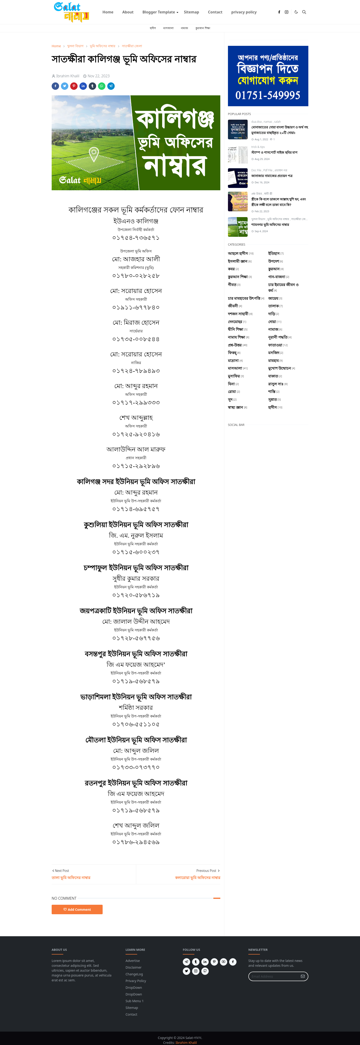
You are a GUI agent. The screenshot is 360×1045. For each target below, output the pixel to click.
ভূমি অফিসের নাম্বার (278, 219)
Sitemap (132, 1007)
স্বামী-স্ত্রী (268, 194)
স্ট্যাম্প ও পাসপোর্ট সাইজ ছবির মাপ (274, 152)
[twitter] (186, 971)
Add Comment (77, 909)
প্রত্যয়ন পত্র (281, 170)
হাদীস (153, 28)
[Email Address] (273, 976)
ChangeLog (134, 974)
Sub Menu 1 (135, 1001)
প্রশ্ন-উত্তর (257, 194)
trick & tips (258, 147)
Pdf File (268, 170)
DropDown (134, 987)
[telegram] (186, 962)
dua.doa (256, 122)
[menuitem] (108, 12)
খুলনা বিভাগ (258, 219)
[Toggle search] (304, 12)
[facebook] (279, 12)
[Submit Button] (303, 976)
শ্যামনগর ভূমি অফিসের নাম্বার (270, 224)
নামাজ (184, 28)
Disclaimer (134, 967)
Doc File (256, 170)
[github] (205, 971)
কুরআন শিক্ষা (203, 28)
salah (277, 122)
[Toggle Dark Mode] (296, 12)
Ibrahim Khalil (186, 1042)
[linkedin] (205, 962)
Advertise (133, 960)
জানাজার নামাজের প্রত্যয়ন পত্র (271, 176)
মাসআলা (168, 28)
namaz (268, 122)
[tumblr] (195, 962)
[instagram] (286, 12)
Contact (131, 1014)
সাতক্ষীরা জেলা (299, 219)
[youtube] (223, 962)
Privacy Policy (136, 981)
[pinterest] (214, 962)
